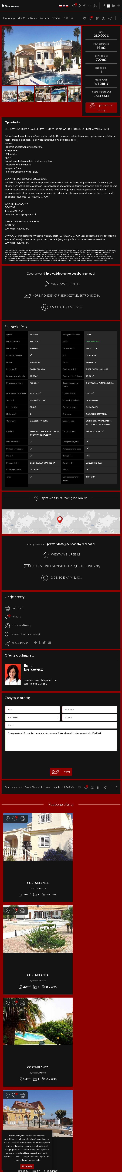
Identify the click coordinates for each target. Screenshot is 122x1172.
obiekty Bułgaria (61, 1160)
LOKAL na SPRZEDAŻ (70, 1029)
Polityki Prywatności (83, 1131)
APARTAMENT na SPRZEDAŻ (73, 1018)
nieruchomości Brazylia (91, 1163)
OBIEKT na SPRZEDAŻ (71, 1036)
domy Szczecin (62, 1156)
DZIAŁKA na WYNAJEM (12, 1065)
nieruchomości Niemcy (53, 1163)
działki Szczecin (101, 1156)
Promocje (66, 1061)
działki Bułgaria (74, 1160)
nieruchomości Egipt (90, 1160)
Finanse (64, 1068)
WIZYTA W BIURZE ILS (62, 284)
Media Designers (69, 1141)
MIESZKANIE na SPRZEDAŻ (73, 1033)
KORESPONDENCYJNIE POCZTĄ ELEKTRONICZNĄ (62, 296)
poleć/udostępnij (20, 642)
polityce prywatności (31, 1153)
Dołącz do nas (68, 1076)
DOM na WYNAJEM (10, 1061)
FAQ (62, 1079)
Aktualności (66, 1058)
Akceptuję (27, 1166)
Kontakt (65, 1072)
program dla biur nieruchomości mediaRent (61, 1138)
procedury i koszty (101, 107)
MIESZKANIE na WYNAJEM (14, 1072)
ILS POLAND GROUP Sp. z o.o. (71, 1108)
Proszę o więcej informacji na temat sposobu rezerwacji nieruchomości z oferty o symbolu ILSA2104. (61, 740)
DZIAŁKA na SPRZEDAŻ (71, 1025)
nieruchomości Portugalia (109, 1160)
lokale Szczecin (75, 1156)
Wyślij (61, 772)
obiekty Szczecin (87, 1156)
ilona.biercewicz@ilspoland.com (40, 680)
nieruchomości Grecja (72, 1163)
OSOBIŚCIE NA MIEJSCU (61, 307)
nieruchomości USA (109, 1163)
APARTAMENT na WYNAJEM (14, 1058)
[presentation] (61, 759)
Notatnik (65, 1086)
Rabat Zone (67, 1083)
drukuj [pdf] (14, 608)
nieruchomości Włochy (61, 1167)
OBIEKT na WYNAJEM (11, 1076)
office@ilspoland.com (12, 1031)
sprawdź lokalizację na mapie (23, 634)
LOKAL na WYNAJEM (10, 1068)
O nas (63, 1065)
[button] (77, 29)
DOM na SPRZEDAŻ (69, 1022)
